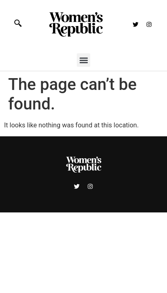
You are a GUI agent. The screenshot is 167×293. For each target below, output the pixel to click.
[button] (83, 60)
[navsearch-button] (22, 24)
